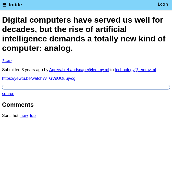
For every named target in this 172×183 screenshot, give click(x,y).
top (32, 115)
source (8, 94)
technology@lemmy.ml (135, 70)
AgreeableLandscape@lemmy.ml (79, 70)
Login (163, 4)
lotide (15, 4)
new (24, 115)
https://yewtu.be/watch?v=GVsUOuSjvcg (39, 78)
